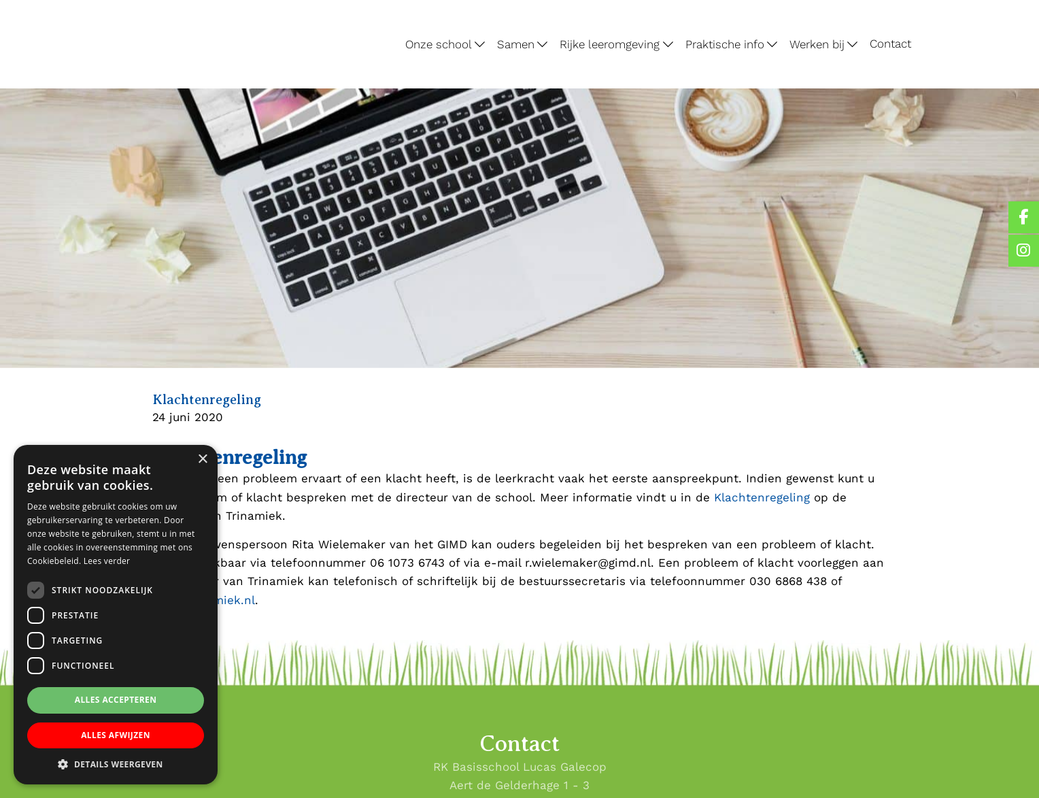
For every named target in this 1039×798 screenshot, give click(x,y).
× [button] (202, 459)
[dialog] (116, 614)
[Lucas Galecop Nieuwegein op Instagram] (1023, 251)
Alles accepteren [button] (116, 699)
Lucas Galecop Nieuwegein (145, 3)
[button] (115, 764)
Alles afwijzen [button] (115, 735)
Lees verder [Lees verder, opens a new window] (107, 561)
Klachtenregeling (762, 497)
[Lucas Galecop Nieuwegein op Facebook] (1023, 217)
